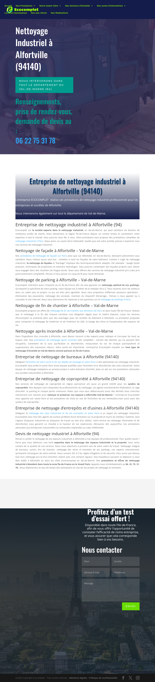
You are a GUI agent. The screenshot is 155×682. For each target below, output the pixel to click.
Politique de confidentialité (103, 677)
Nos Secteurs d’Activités (77, 6)
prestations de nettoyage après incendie (55, 339)
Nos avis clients (39, 13)
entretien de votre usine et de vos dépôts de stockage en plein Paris (61, 361)
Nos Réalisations (59, 13)
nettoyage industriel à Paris (29, 241)
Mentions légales (78, 677)
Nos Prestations (24, 6)
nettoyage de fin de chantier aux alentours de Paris (76, 310)
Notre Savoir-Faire (48, 6)
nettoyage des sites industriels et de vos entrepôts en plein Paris (64, 413)
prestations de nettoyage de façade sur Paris (43, 255)
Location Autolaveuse (16, 13)
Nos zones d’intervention (110, 6)
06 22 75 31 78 (35, 140)
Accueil (8, 6)
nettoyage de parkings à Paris (116, 299)
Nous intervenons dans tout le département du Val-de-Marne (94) (41, 85)
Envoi (131, 606)
